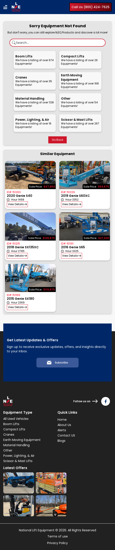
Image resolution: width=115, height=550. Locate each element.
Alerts (62, 430)
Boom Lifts (11, 424)
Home (62, 419)
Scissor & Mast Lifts (17, 461)
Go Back (57, 140)
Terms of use (57, 536)
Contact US (66, 435)
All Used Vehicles (16, 419)
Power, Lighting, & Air (18, 455)
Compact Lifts (14, 429)
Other (7, 450)
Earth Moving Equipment (22, 440)
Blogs (61, 441)
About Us (64, 425)
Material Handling (16, 445)
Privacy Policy (57, 543)
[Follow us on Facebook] (105, 401)
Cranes (8, 434)
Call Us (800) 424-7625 (91, 7)
